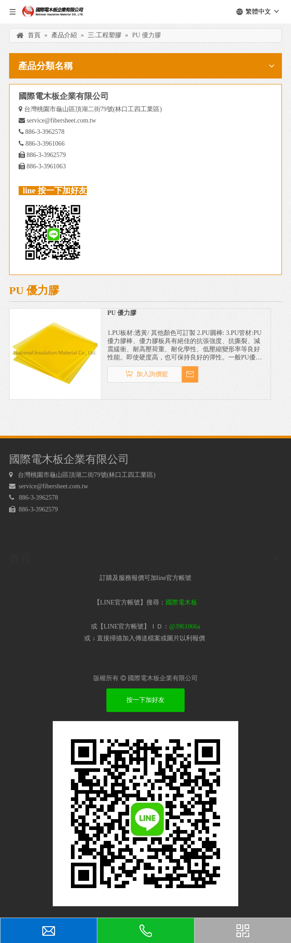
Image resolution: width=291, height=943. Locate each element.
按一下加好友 (145, 700)
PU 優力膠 (121, 312)
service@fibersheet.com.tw (61, 120)
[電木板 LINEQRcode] (145, 813)
